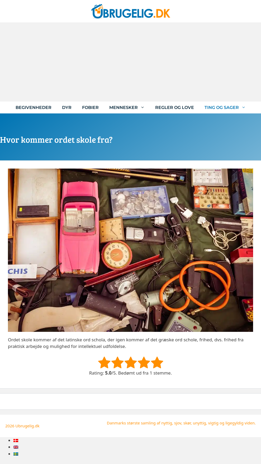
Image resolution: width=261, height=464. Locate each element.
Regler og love (174, 107)
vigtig (213, 422)
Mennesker (129, 107)
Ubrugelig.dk (27, 425)
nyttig (166, 422)
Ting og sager (228, 107)
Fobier (90, 107)
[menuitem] (15, 440)
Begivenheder (33, 107)
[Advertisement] (130, 62)
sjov (177, 422)
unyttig (199, 422)
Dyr (67, 107)
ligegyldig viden (240, 422)
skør (187, 422)
